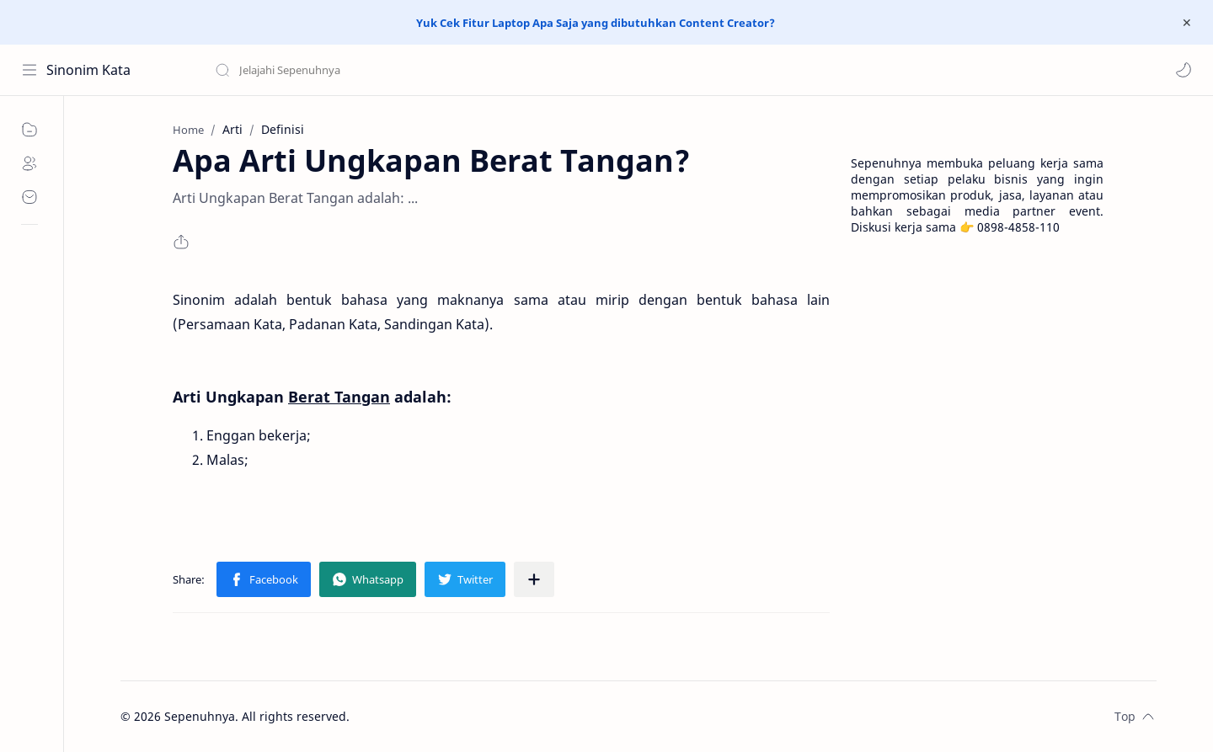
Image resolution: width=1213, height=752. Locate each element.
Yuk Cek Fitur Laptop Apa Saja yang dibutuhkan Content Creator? (595, 22)
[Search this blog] (349, 70)
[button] (1183, 70)
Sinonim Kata (88, 70)
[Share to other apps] (534, 579)
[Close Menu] (1187, 22)
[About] (29, 163)
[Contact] (29, 197)
